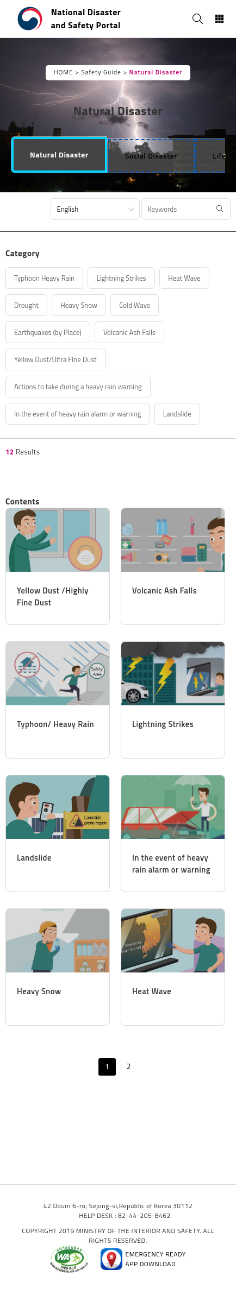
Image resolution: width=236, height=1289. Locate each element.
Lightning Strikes (121, 278)
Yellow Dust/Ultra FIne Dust (55, 359)
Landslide (177, 413)
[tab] (59, 155)
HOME (63, 72)
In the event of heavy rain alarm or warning (77, 413)
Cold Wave (134, 305)
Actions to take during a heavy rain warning (78, 386)
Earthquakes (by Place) (48, 332)
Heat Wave (184, 278)
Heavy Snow (78, 305)
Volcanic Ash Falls (129, 332)
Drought (26, 305)
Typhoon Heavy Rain (44, 278)
